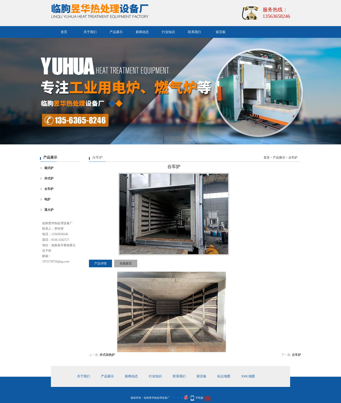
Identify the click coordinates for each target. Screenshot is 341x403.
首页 (64, 32)
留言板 (221, 32)
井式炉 (48, 178)
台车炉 (48, 189)
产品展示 (116, 32)
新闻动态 (142, 32)
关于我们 (90, 32)
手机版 (199, 397)
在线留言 (126, 263)
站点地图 (223, 376)
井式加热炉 (107, 354)
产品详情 (100, 263)
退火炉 (48, 209)
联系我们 (194, 32)
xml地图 (248, 376)
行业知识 (168, 32)
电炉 (47, 199)
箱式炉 (48, 168)
